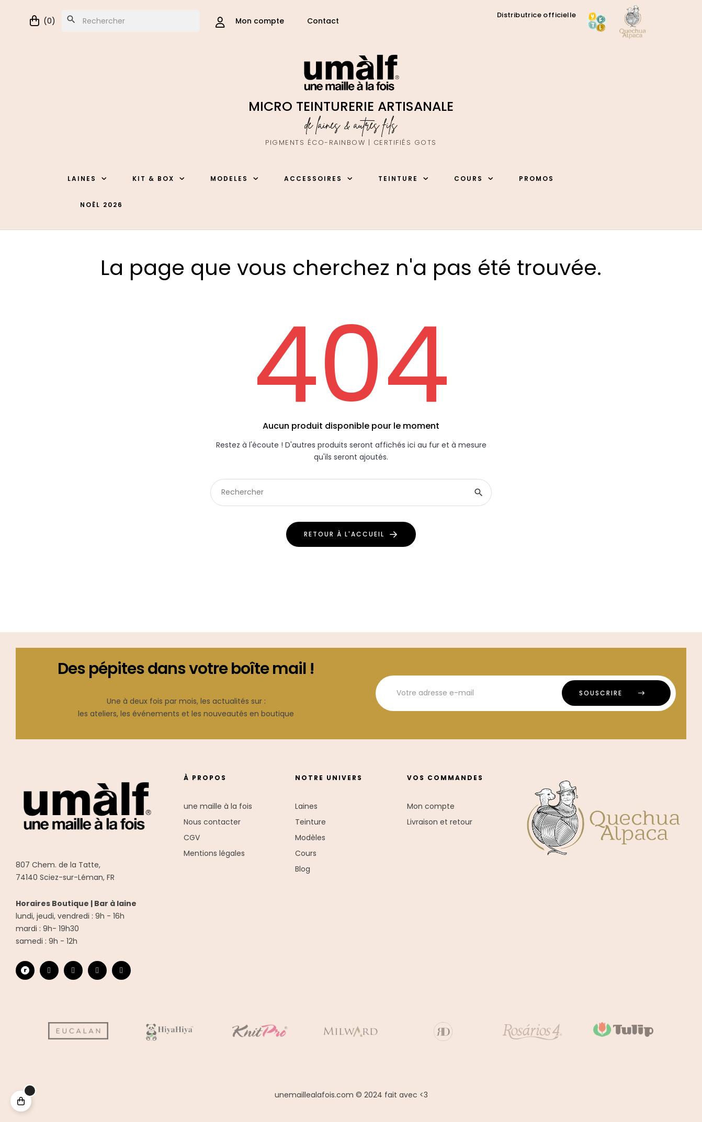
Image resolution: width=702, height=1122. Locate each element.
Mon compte (431, 806)
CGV (192, 837)
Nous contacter (212, 822)
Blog (302, 869)
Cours (305, 853)
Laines (306, 806)
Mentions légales (214, 853)
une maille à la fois (218, 806)
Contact (323, 21)
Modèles (310, 837)
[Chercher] (131, 21)
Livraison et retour (439, 822)
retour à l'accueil (344, 534)
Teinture (310, 822)
